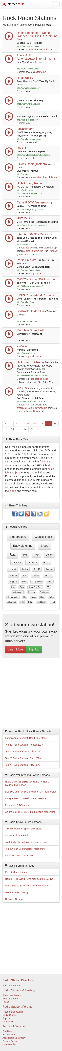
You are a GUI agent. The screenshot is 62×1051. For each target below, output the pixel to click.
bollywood (11, 602)
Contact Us (8, 1021)
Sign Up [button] (33, 649)
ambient (12, 569)
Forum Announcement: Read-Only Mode (26, 738)
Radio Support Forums (17, 1006)
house (27, 254)
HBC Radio (24, 218)
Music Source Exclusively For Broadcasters (27, 885)
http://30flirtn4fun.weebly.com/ (30, 286)
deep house (36, 582)
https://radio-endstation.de (28, 46)
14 (55, 423)
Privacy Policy (9, 1041)
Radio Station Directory (17, 980)
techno (38, 379)
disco (45, 379)
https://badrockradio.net (27, 321)
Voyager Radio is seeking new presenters (26, 798)
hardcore (47, 49)
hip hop (31, 592)
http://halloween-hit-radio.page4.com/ (33, 376)
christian (52, 177)
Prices (5, 1002)
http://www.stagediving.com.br (30, 209)
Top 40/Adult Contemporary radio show (25, 849)
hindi (53, 602)
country (9, 465)
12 (41, 423)
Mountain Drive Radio (31, 330)
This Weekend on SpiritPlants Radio (23, 828)
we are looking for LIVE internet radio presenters (30, 812)
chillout (13, 575)
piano (13, 491)
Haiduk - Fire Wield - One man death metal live (29, 879)
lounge (49, 569)
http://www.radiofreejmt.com (29, 270)
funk (42, 251)
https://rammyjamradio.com (28, 104)
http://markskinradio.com (27, 120)
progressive (23, 408)
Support (6, 1018)
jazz (17, 472)
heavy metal (13, 597)
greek (50, 582)
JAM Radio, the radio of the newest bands (26, 842)
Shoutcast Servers (11, 995)
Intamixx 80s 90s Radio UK (35, 234)
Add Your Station (11, 985)
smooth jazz (18, 536)
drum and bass (35, 587)
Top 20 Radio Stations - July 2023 (22, 751)
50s (22, 602)
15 (5, 429)
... (22, 423)
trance (35, 575)
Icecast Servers (10, 998)
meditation (41, 602)
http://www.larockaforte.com (29, 139)
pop (32, 273)
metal (24, 582)
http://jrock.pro (23, 174)
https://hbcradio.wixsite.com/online (32, 225)
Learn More (15, 649)
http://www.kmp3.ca (25, 302)
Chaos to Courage (14, 899)
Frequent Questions (12, 1011)
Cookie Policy (9, 1044)
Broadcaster (8, 1034)
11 (35, 423)
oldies (27, 251)
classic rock (43, 536)
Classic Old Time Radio (17, 835)
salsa (51, 597)
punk (30, 49)
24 (25, 429)
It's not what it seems (16, 872)
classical (32, 562)
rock (36, 554)
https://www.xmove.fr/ (26, 353)
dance (38, 273)
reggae (53, 251)
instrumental (18, 592)
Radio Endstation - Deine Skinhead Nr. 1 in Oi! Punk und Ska (37, 36)
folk (7, 472)
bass (27, 483)
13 (48, 423)
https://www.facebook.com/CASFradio (33, 155)
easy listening (23, 545)
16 (12, 429)
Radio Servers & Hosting (18, 990)
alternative (41, 72)
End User (7, 1031)
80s (27, 247)
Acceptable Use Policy (13, 1038)
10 (28, 423)
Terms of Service (13, 1026)
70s (27, 404)
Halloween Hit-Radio (30, 362)
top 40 (37, 569)
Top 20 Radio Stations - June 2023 (23, 758)
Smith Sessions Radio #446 (19, 855)
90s (32, 247)
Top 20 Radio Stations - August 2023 (24, 744)
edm (30, 602)
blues (44, 177)
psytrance (44, 592)
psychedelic (41, 408)
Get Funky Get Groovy (16, 892)
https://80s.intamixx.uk (26, 244)
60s (24, 597)
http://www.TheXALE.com (28, 69)
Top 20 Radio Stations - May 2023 (22, 765)
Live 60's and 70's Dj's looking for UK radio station (30, 791)
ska (40, 49)
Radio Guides (9, 1015)
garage (20, 254)
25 (32, 429)
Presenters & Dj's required (18, 805)
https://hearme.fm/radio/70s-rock (31, 401)
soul (42, 597)
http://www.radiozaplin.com (28, 88)
